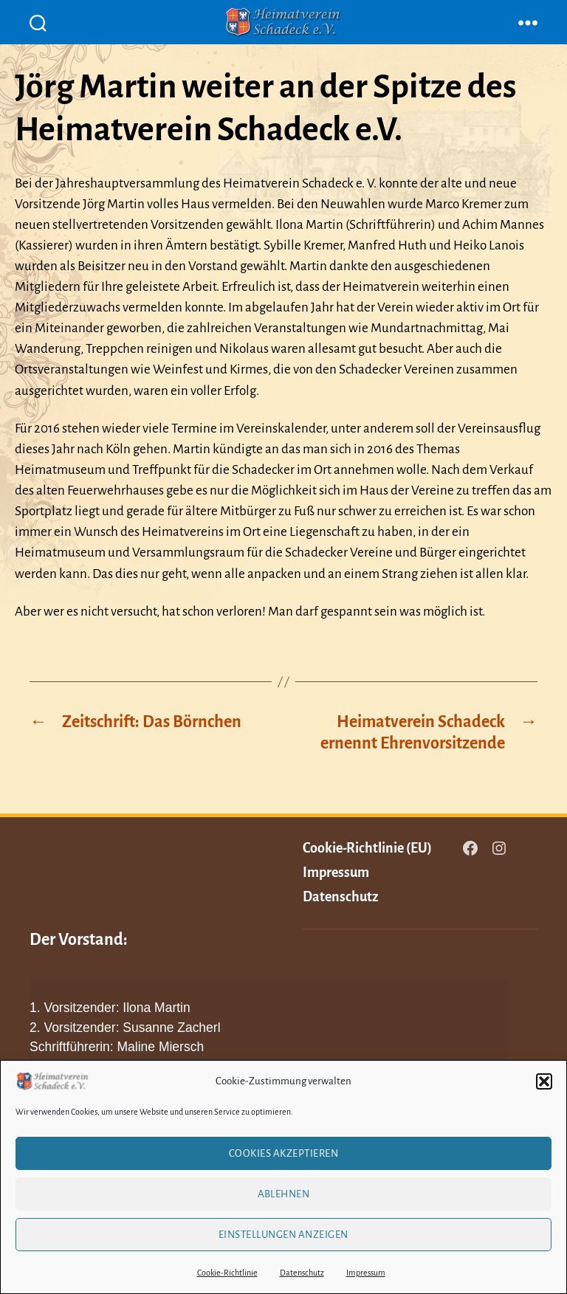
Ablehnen (284, 1194)
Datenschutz (302, 1272)
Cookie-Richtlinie (227, 1272)
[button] (544, 1081)
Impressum (365, 1272)
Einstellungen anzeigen (283, 1234)
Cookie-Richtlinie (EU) (367, 848)
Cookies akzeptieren (284, 1153)
